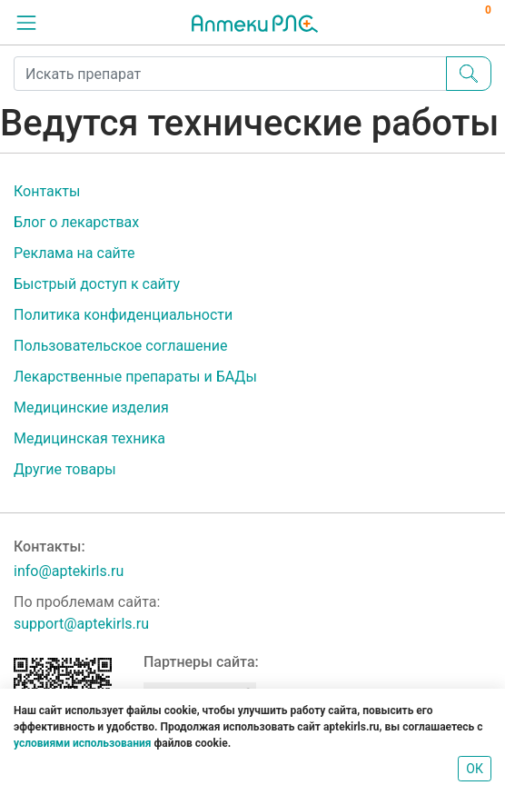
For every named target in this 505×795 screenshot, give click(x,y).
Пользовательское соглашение (121, 345)
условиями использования (82, 743)
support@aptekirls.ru (81, 623)
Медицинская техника (89, 438)
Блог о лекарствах (76, 222)
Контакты (47, 191)
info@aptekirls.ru (69, 571)
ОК (474, 768)
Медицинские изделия (91, 407)
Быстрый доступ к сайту (97, 284)
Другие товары (65, 469)
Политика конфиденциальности (123, 314)
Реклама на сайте (74, 253)
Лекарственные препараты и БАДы (135, 376)
